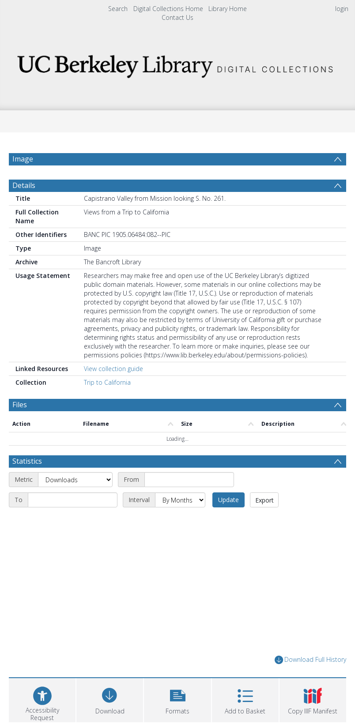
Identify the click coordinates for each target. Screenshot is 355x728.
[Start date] (189, 500)
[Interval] (180, 521)
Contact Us (177, 17)
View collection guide (113, 390)
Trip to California (107, 403)
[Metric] (75, 500)
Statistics (27, 482)
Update (228, 521)
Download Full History (310, 681)
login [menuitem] (341, 8)
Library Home (227, 8)
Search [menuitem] (118, 8)
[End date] (72, 521)
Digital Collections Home (168, 8)
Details (23, 206)
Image (22, 159)
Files (19, 426)
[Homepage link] (177, 63)
